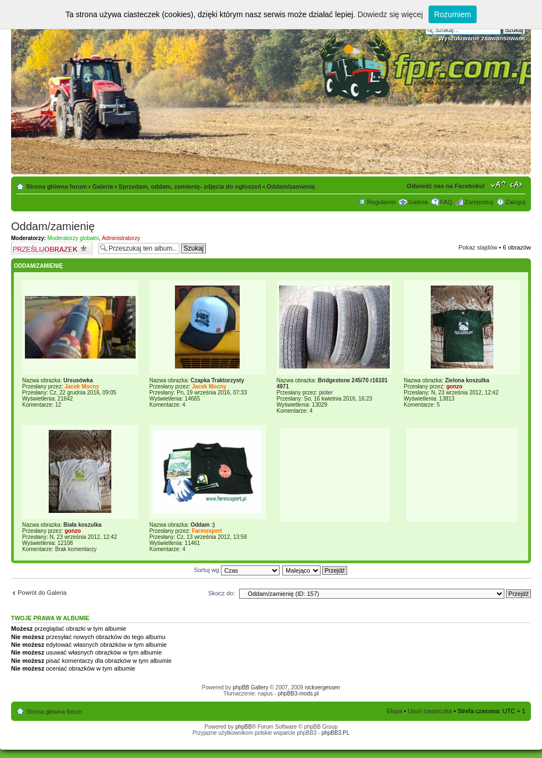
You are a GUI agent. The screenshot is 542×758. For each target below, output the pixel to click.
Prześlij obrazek (52, 248)
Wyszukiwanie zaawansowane (481, 38)
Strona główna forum (56, 186)
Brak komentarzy (75, 549)
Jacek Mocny (82, 386)
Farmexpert (206, 531)
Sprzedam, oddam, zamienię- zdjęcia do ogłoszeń (189, 186)
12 (58, 405)
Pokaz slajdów (477, 247)
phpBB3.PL (336, 733)
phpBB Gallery (250, 687)
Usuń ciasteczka (429, 711)
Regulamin (381, 202)
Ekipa (394, 711)
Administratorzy (121, 238)
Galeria (102, 186)
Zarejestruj (478, 202)
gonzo (454, 386)
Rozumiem (452, 14)
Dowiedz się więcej (390, 14)
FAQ (446, 202)
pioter (326, 393)
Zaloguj (515, 202)
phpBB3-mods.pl (298, 693)
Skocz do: (221, 593)
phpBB (243, 727)
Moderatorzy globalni (73, 238)
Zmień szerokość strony (517, 184)
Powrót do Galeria (42, 592)
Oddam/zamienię (291, 186)
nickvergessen (322, 687)
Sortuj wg (237, 570)
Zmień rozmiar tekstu (499, 184)
